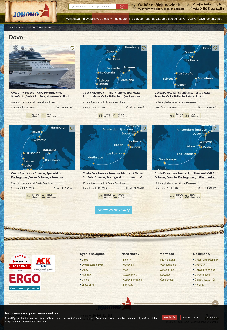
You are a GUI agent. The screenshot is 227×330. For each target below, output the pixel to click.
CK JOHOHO (192, 18)
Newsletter (165, 274)
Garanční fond (202, 274)
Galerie (85, 279)
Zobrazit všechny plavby (113, 210)
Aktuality (86, 274)
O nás (85, 269)
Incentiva (128, 284)
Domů (85, 259)
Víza (125, 269)
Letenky (127, 259)
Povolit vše (169, 317)
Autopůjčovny (130, 274)
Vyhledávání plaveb (79, 18)
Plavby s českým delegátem (110, 18)
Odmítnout (212, 317)
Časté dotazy (167, 279)
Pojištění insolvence (205, 269)
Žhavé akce (88, 284)
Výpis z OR (201, 264)
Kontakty (199, 284)
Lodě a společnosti (170, 18)
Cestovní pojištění (132, 279)
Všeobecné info (168, 264)
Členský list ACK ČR (205, 279)
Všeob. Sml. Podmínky (207, 259)
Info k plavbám (167, 259)
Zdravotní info (167, 269)
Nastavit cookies (191, 317)
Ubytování (128, 264)
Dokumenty (208, 18)
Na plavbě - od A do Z (143, 18)
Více (219, 18)
